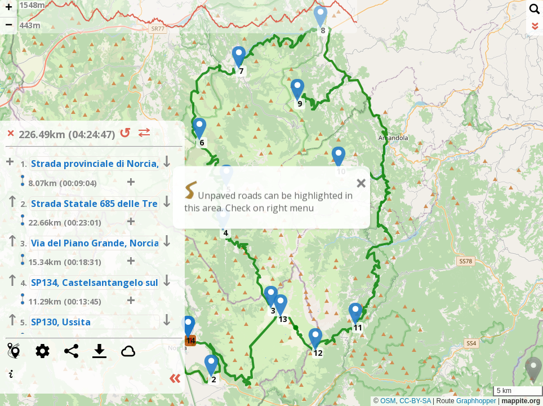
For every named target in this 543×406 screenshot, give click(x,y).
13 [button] (282, 319)
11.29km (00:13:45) (59, 300)
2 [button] (213, 379)
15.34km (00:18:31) (59, 260)
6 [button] (201, 142)
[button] (211, 366)
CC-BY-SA (415, 401)
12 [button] (317, 352)
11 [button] (357, 327)
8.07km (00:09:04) (57, 181)
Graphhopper (476, 401)
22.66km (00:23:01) (59, 221)
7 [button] (241, 70)
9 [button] (299, 103)
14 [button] (190, 340)
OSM (387, 401)
